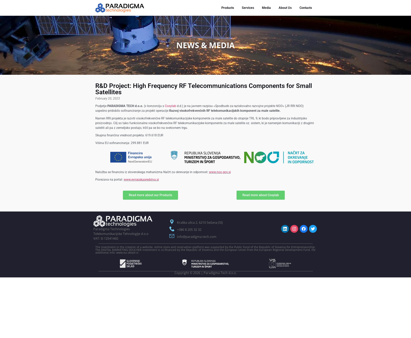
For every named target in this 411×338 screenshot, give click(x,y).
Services (248, 8)
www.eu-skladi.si (127, 252)
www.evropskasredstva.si (141, 179)
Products (227, 8)
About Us (285, 8)
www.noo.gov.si (220, 172)
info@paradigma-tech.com (196, 237)
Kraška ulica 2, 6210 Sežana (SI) (200, 222)
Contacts (306, 8)
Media (266, 8)
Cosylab (170, 106)
